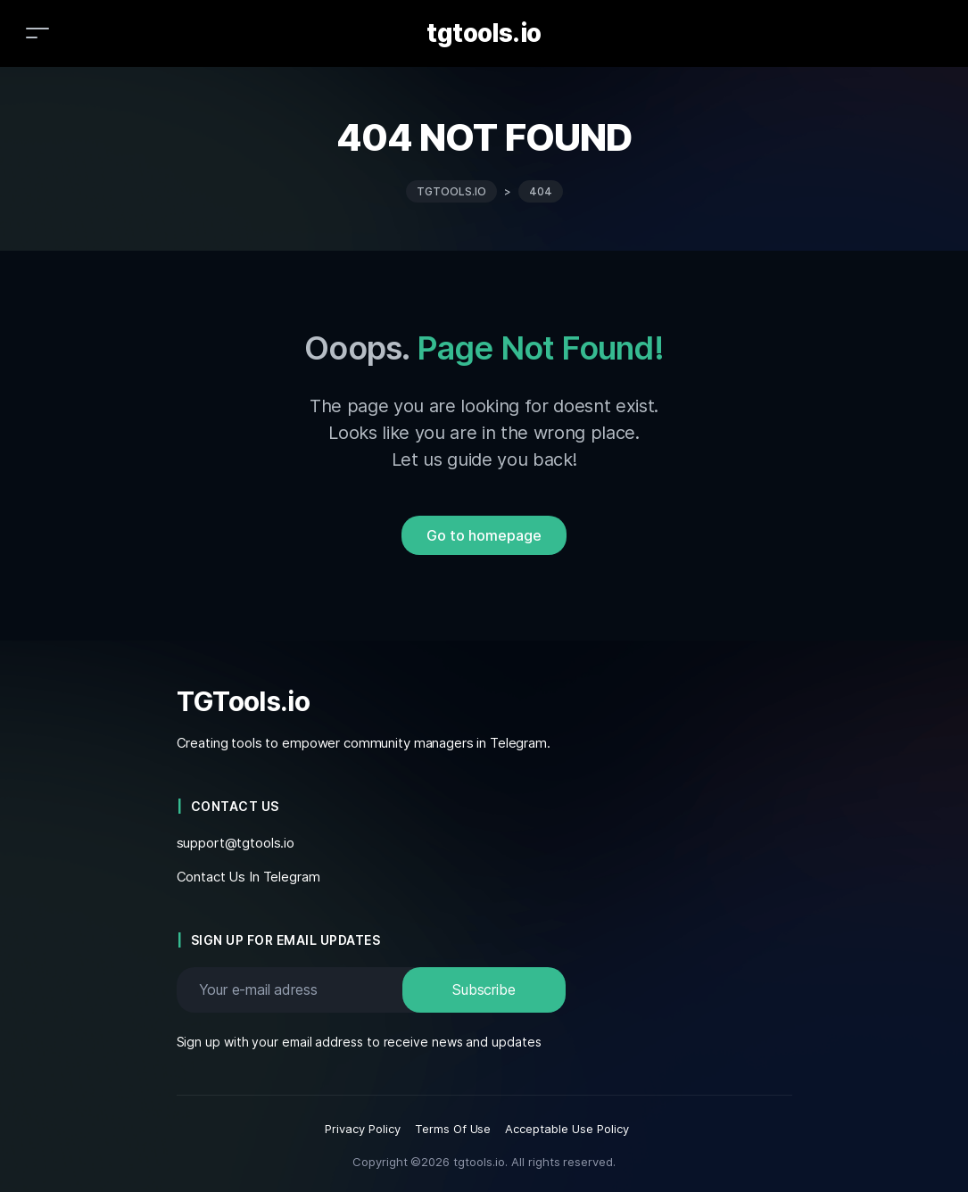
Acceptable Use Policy (566, 1129)
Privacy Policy (363, 1129)
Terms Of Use (453, 1129)
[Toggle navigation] (37, 32)
